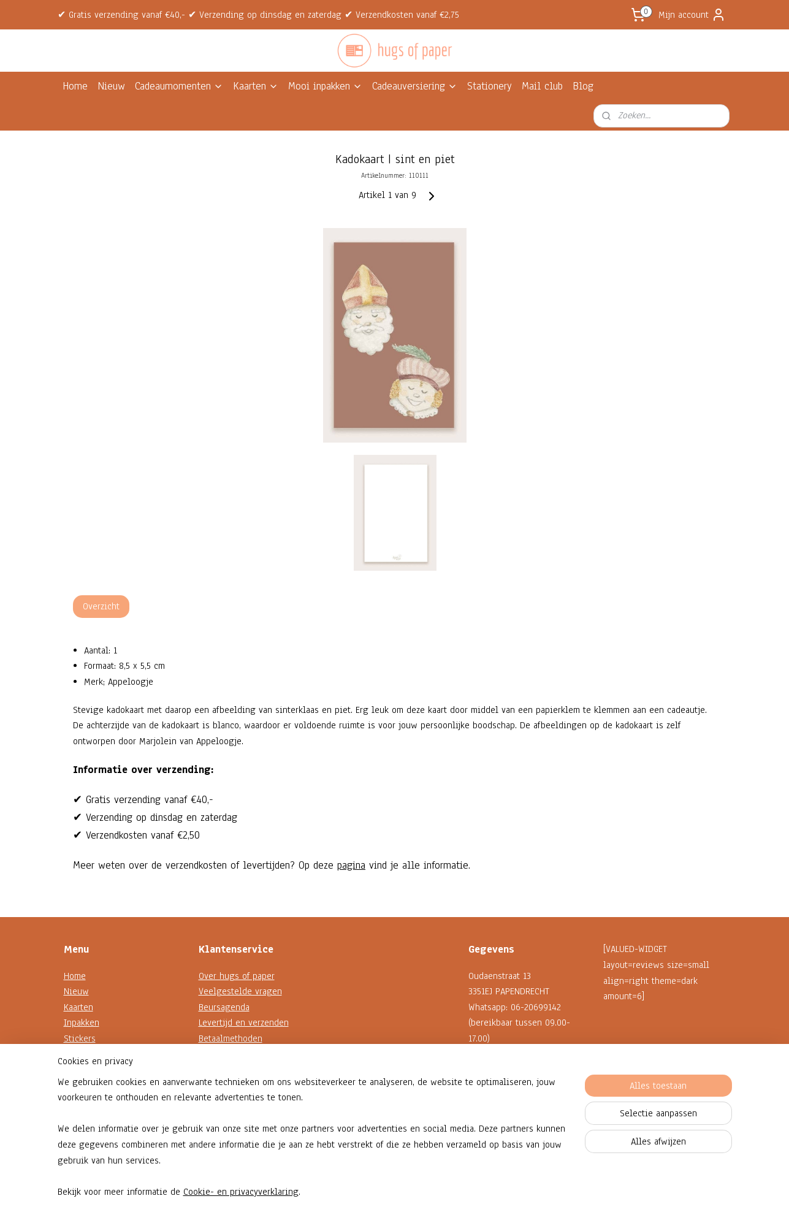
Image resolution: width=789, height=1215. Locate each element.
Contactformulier (501, 1101)
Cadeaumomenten (179, 86)
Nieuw (111, 86)
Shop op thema (93, 1086)
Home (75, 86)
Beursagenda (224, 1007)
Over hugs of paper (237, 976)
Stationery (489, 86)
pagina (351, 865)
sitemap (361, 1192)
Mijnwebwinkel (505, 1192)
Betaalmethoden (230, 1038)
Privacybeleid (226, 1101)
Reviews (215, 1117)
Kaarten (255, 86)
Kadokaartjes (88, 1054)
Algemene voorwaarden (245, 1086)
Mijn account (692, 14)
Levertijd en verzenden (244, 1022)
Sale (72, 1101)
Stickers (80, 1038)
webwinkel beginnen (421, 1192)
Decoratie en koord (102, 1070)
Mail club (542, 86)
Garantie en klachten (240, 1054)
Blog (583, 86)
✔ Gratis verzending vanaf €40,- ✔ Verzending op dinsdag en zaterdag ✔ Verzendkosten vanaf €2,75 (258, 15)
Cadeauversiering (414, 86)
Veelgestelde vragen (240, 991)
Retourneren (223, 1070)
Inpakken (81, 1022)
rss (383, 1192)
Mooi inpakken (325, 86)
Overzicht (101, 606)
